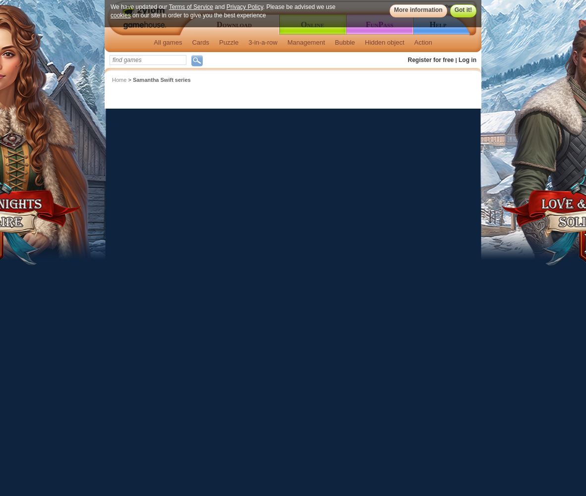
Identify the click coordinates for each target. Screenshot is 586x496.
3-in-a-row (263, 42)
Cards (200, 42)
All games (168, 42)
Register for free (431, 60)
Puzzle (228, 42)
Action (423, 42)
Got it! (463, 9)
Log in (467, 60)
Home (119, 80)
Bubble (345, 42)
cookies (121, 15)
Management (306, 42)
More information (418, 9)
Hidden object (385, 42)
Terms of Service (191, 6)
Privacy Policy (245, 6)
